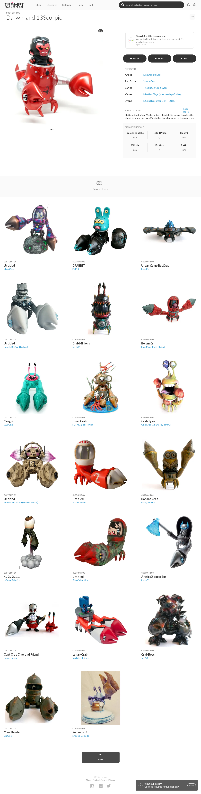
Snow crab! (79, 732)
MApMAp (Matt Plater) (153, 346)
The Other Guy (80, 580)
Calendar (67, 4)
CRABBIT (78, 265)
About (88, 780)
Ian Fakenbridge (80, 658)
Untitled (9, 265)
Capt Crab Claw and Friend (21, 654)
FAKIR (75, 269)
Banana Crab (149, 499)
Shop (39, 4)
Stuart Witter (79, 502)
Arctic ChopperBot (153, 576)
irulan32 (145, 580)
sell (184, 58)
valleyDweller (148, 502)
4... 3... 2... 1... (12, 576)
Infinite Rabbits (12, 580)
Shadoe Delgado (80, 735)
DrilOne (8, 735)
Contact (96, 780)
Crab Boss (148, 654)
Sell (91, 4)
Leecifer (145, 269)
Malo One (9, 269)
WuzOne (8, 424)
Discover (52, 4)
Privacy (111, 780)
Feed (81, 4)
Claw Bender (12, 732)
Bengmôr (147, 343)
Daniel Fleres (10, 658)
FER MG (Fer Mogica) (83, 424)
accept (191, 785)
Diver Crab (79, 421)
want (160, 58)
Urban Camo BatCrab (155, 265)
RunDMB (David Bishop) (16, 346)
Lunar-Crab (79, 654)
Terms (104, 780)
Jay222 (76, 346)
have (135, 58)
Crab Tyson (148, 421)
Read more (186, 110)
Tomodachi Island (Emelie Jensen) (21, 502)
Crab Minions (81, 343)
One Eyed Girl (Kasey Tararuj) (156, 424)
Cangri (8, 421)
